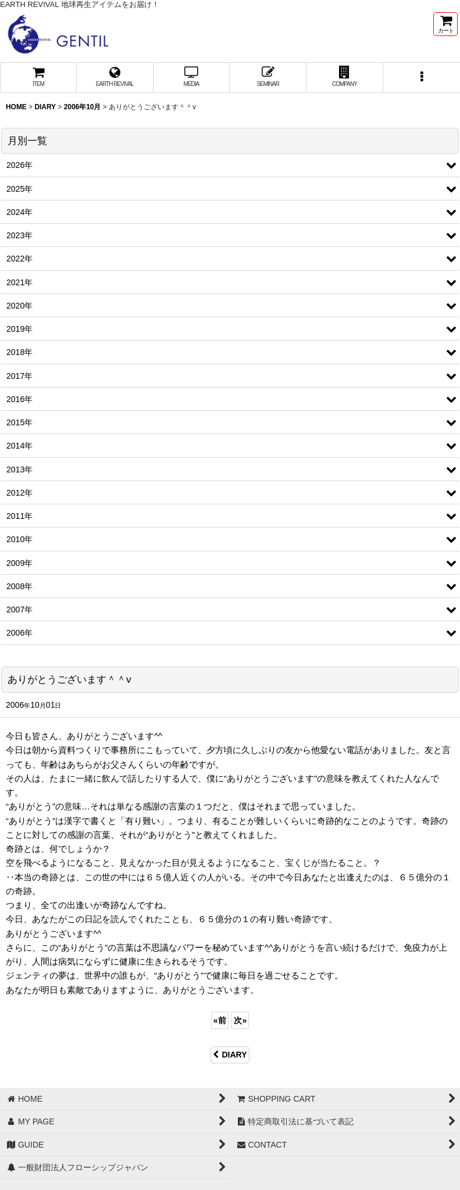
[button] (421, 77)
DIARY (230, 1054)
